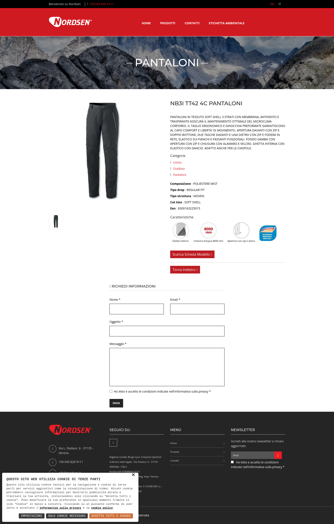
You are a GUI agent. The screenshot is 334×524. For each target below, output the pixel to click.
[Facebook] (113, 443)
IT (279, 4)
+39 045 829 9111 (101, 4)
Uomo (177, 162)
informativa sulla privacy (60, 508)
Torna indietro (184, 269)
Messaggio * (118, 344)
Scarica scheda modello (191, 254)
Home (146, 23)
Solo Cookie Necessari (67, 516)
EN (272, 4)
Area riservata (139, 515)
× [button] (133, 475)
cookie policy (102, 508)
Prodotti (168, 23)
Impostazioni (31, 516)
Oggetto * (116, 322)
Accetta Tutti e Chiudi (111, 516)
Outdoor (179, 169)
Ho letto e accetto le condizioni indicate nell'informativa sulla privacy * (162, 391)
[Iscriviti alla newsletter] (278, 455)
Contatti (192, 23)
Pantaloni (179, 175)
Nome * (114, 300)
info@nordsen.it (70, 473)
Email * (175, 300)
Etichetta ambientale (227, 23)
